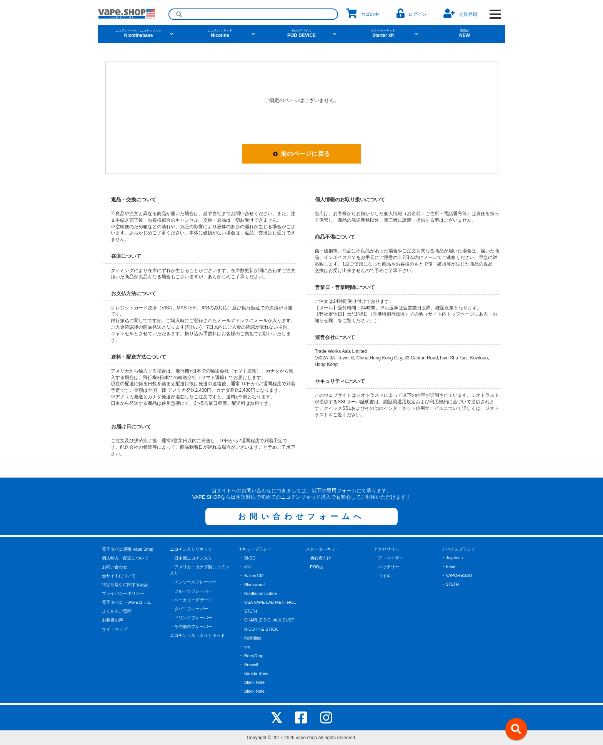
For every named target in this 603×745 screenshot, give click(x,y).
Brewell (251, 664)
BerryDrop (253, 655)
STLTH (250, 611)
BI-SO (250, 558)
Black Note (254, 682)
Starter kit (383, 33)
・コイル (382, 575)
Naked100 (253, 575)
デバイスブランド (458, 549)
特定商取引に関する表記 (125, 584)
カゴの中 (362, 13)
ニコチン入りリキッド (191, 549)
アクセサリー (386, 549)
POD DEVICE (301, 33)
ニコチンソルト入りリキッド (197, 635)
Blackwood (254, 584)
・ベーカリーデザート (191, 600)
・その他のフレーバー (191, 626)
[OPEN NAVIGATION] (495, 14)
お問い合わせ (114, 567)
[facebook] (301, 718)
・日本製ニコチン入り (191, 558)
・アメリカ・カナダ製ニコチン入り (199, 570)
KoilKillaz (253, 638)
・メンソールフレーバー (193, 582)
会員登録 (460, 13)
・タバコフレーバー (189, 608)
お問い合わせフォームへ (301, 516)
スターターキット (323, 549)
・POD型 (314, 567)
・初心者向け (318, 558)
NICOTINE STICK (261, 629)
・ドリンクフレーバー (191, 617)
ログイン (411, 13)
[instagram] (326, 718)
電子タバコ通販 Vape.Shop (127, 549)
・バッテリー (386, 567)
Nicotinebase (138, 33)
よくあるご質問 (117, 611)
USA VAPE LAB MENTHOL (270, 602)
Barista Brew (256, 673)
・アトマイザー (388, 558)
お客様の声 (112, 620)
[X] (276, 718)
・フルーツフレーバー (191, 591)
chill (248, 567)
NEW (464, 33)
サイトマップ (114, 629)
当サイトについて (119, 575)
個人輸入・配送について (125, 558)
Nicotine (220, 33)
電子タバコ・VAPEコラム (126, 602)
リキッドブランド (255, 549)
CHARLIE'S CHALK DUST (269, 620)
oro (247, 647)
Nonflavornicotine (260, 593)
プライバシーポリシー (123, 593)
